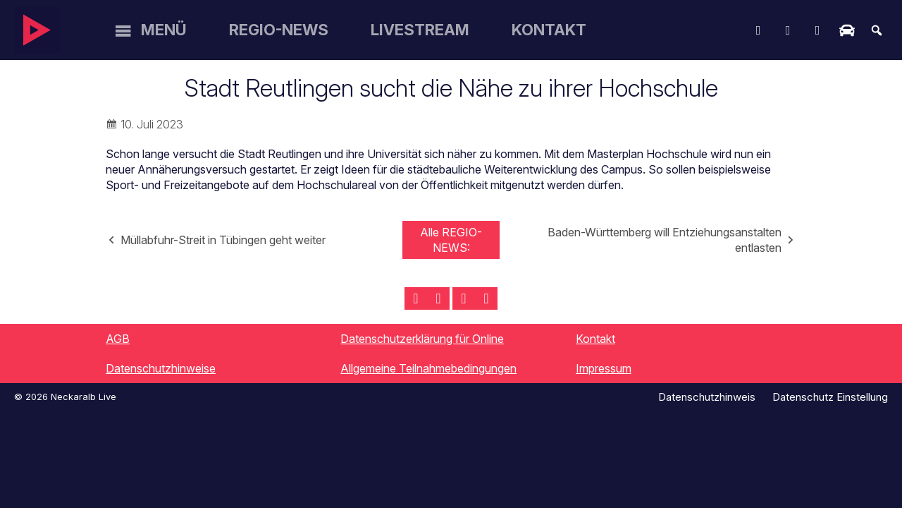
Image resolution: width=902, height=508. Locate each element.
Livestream (420, 29)
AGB (118, 339)
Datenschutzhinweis (706, 397)
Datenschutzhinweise (161, 368)
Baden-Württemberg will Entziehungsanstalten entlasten (664, 240)
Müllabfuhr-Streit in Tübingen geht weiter (223, 240)
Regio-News (278, 29)
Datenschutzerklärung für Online (422, 339)
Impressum (603, 368)
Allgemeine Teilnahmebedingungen (428, 368)
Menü (164, 29)
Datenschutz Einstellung (830, 397)
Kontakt (549, 29)
